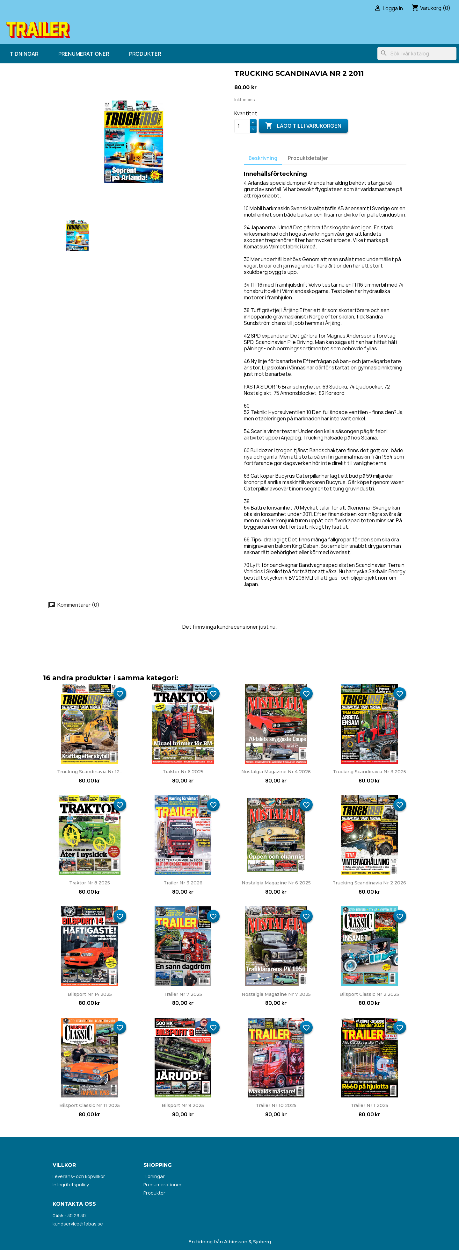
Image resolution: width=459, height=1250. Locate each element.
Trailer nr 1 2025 (369, 1105)
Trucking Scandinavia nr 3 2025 (369, 772)
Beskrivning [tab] (263, 158)
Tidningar (24, 53)
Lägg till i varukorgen (303, 126)
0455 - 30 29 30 (69, 1215)
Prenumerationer (83, 53)
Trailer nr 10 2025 (276, 1105)
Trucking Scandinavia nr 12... (89, 772)
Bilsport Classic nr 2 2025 (369, 994)
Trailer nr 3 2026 (183, 883)
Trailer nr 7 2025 (183, 994)
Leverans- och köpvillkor (79, 1176)
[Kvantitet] (242, 126)
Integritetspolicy (71, 1185)
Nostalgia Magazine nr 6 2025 (276, 883)
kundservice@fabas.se (78, 1224)
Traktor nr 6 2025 (183, 772)
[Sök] (416, 53)
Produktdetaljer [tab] (308, 158)
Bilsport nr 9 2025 (183, 1105)
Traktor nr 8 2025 (89, 883)
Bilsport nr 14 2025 (90, 994)
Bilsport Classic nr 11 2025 (89, 1105)
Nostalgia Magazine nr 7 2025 (276, 994)
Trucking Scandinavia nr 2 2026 (369, 883)
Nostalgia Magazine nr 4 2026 (276, 772)
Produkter (145, 53)
